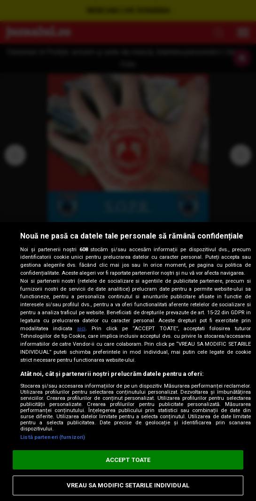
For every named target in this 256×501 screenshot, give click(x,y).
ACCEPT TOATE (128, 459)
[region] (128, 361)
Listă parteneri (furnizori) (52, 437)
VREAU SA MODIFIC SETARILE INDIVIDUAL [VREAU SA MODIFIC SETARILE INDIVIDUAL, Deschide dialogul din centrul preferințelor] (128, 485)
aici (81, 329)
